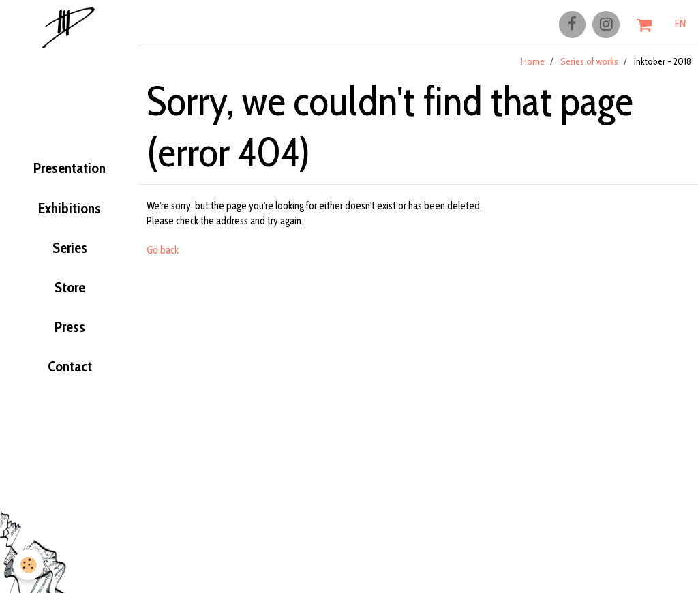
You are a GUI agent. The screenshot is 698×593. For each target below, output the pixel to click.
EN (680, 25)
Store (69, 294)
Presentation (70, 167)
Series (69, 252)
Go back (163, 256)
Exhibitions (70, 209)
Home (533, 67)
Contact (69, 379)
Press (70, 336)
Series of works (589, 67)
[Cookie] (29, 564)
